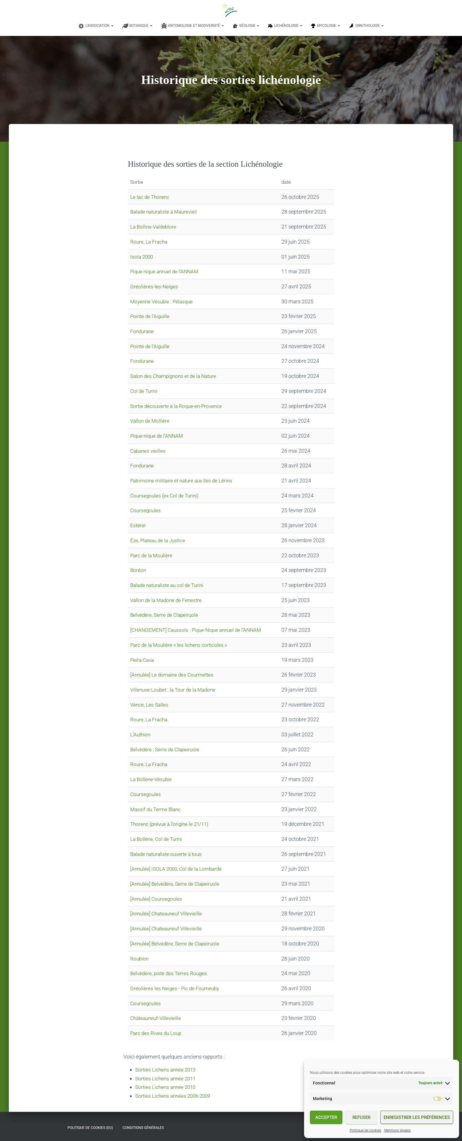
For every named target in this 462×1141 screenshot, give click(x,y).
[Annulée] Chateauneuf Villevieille (168, 913)
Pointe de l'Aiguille (150, 346)
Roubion (139, 958)
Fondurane (142, 331)
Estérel (138, 525)
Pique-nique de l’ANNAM (158, 436)
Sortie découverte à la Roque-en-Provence (178, 406)
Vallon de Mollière (150, 421)
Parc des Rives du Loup (157, 1033)
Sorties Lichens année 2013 (167, 1069)
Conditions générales (143, 1127)
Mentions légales (397, 1130)
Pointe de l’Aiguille (150, 316)
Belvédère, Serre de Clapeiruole (165, 615)
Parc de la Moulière (152, 555)
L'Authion (141, 734)
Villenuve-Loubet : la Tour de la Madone (175, 690)
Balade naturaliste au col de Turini (169, 585)
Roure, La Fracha (149, 242)
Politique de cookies (365, 1130)
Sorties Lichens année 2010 (167, 1087)
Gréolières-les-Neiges (154, 286)
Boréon (138, 570)
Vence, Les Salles (150, 705)
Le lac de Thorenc (150, 197)
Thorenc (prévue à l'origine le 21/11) (171, 824)
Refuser (361, 1117)
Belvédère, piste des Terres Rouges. (170, 973)
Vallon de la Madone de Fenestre (167, 600)
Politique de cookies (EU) (90, 1127)
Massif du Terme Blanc (156, 809)
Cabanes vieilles (148, 451)
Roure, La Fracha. (150, 719)
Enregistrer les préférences (417, 1117)
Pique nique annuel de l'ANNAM (166, 271)
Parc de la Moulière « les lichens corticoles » (180, 645)
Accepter (326, 1117)
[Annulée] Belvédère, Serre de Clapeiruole (176, 884)
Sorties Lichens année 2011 (167, 1078)
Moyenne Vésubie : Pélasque (163, 301)
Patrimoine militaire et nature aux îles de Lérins (184, 480)
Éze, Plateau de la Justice (159, 540)
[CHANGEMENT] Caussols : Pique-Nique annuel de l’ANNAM (199, 630)
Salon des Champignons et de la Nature (176, 376)
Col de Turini (144, 391)
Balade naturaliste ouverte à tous (168, 854)
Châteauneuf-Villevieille (157, 1018)
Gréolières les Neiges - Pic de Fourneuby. (176, 988)
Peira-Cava (143, 660)
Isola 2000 (142, 257)
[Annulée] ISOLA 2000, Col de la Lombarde (178, 869)
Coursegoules (146, 510)
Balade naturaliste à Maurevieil (165, 212)
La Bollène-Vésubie (152, 779)
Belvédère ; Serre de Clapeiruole (166, 749)
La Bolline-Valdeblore (154, 227)
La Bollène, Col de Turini (157, 839)
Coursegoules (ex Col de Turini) (166, 495)
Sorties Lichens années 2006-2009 (175, 1095)
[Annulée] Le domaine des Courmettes (173, 675)
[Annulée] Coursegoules (157, 899)
